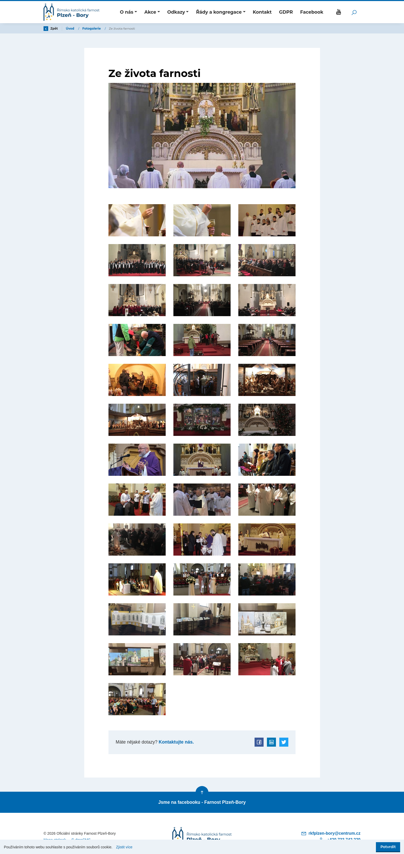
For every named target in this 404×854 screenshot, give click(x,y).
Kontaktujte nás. (175, 742)
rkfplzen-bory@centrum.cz (330, 833)
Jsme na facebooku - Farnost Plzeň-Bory (202, 802)
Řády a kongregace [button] (219, 12)
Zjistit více (124, 847)
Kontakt (262, 12)
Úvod (70, 28)
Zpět (51, 28)
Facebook (311, 12)
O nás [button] (126, 12)
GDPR (286, 12)
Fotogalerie (92, 28)
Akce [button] (150, 12)
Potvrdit (388, 846)
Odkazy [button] (176, 12)
